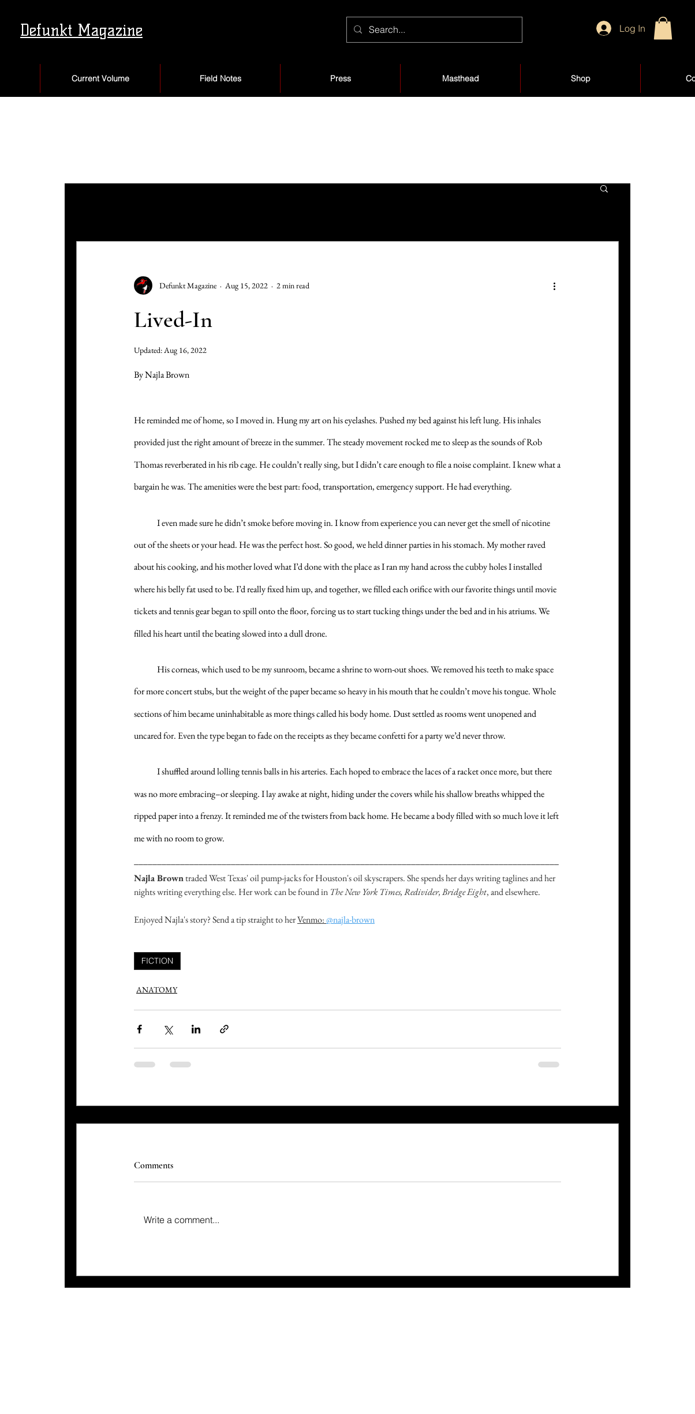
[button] (662, 28)
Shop (305, 1365)
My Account (441, 1365)
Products (433, 1389)
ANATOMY (156, 989)
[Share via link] (224, 1029)
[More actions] (554, 285)
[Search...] (433, 29)
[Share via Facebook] (139, 1029)
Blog (304, 1389)
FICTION (157, 961)
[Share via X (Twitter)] (167, 1029)
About (80, 1389)
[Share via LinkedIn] (195, 1029)
